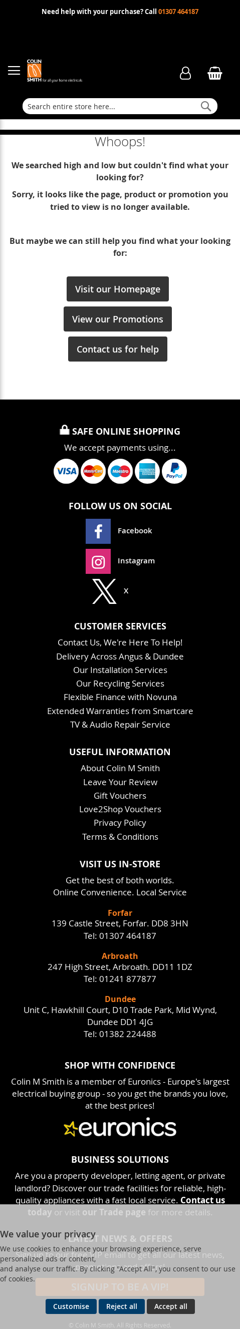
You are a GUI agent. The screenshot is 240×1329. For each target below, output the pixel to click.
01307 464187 (178, 12)
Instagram (120, 560)
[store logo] (90, 70)
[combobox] (120, 106)
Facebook (120, 530)
